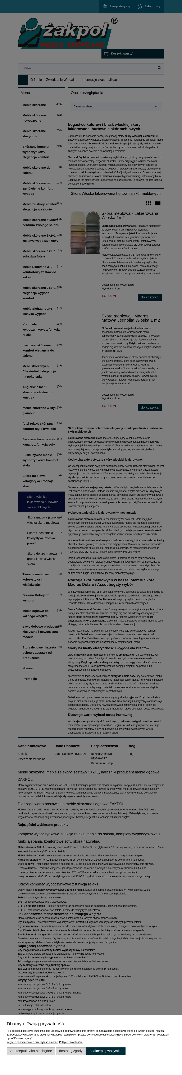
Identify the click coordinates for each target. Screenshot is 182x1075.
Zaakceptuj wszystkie (106, 1051)
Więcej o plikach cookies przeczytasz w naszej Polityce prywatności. (45, 1042)
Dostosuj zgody (71, 1051)
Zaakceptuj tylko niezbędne (31, 1051)
